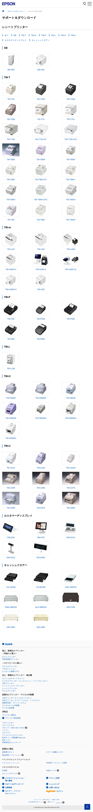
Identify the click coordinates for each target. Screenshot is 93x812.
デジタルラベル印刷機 (10, 705)
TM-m (33, 35)
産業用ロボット (8, 752)
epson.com (59, 802)
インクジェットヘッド (10, 763)
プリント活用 (54, 778)
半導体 (4, 770)
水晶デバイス (51, 770)
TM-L (53, 35)
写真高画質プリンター (10, 659)
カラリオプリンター (10, 666)
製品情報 (8, 644)
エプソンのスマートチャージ (13, 678)
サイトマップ (37, 799)
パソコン (5, 730)
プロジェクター (8, 723)
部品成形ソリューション (11, 755)
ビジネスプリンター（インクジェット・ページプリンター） (25, 681)
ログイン (54, 791)
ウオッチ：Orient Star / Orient (13, 728)
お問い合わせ (54, 788)
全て (7, 35)
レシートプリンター (10, 688)
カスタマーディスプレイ (16, 40)
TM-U (73, 35)
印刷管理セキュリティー (11, 742)
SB (15, 35)
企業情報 (8, 788)
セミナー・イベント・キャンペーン (13, 792)
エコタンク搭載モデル (10, 671)
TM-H (63, 35)
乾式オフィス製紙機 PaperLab (13, 737)
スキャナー (6, 732)
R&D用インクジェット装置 (56, 763)
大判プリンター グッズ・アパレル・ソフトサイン (21, 700)
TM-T (23, 35)
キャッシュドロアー (41, 40)
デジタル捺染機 (8, 708)
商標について (51, 802)
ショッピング (54, 784)
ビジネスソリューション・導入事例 (15, 779)
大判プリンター (8, 683)
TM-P (43, 35)
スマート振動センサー (54, 752)
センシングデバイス (10, 773)
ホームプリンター (9, 657)
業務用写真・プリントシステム (14, 703)
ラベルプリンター (9, 691)
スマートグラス (8, 725)
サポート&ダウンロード (14, 784)
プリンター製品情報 (13, 718)
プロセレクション (9, 669)
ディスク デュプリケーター (12, 735)
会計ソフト (6, 740)
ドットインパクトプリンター (13, 686)
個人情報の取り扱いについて (37, 802)
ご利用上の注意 (55, 799)
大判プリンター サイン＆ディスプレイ (17, 698)
